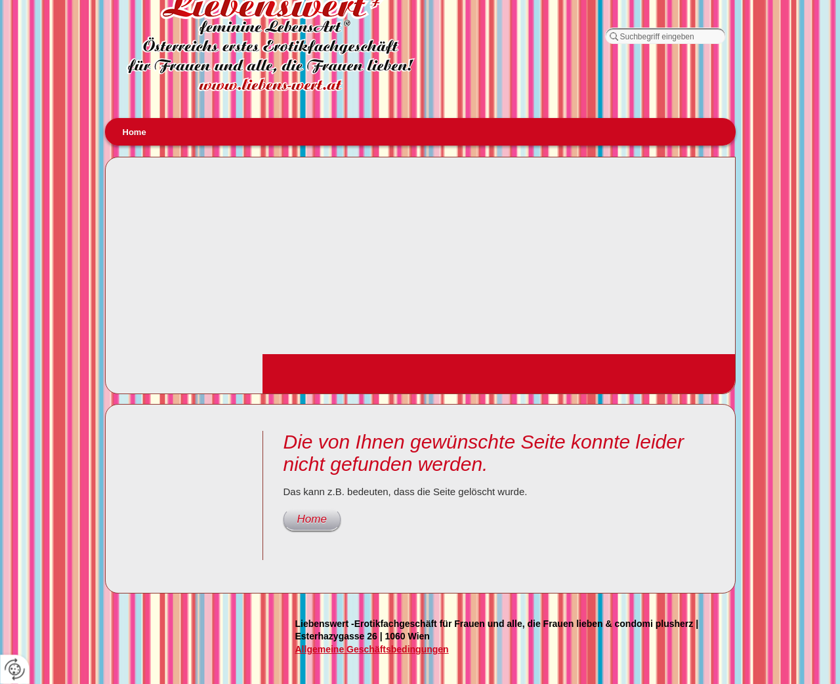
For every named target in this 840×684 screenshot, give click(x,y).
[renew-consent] (15, 669)
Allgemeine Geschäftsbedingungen (372, 649)
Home (134, 132)
